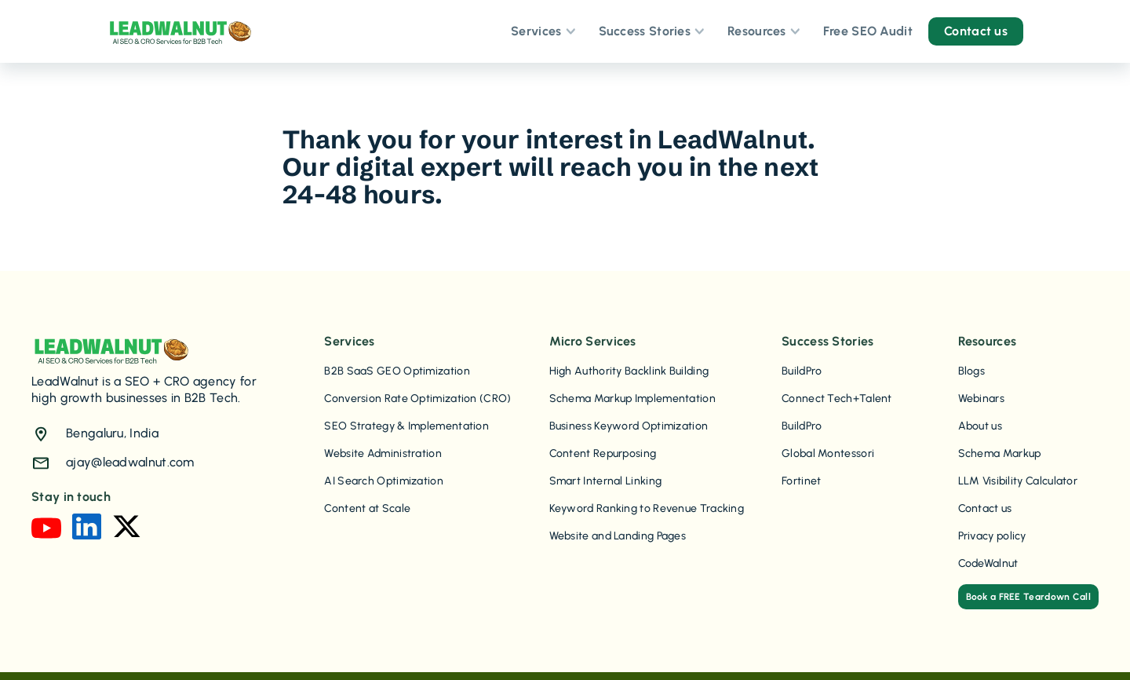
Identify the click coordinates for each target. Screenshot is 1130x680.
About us (980, 426)
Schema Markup (999, 453)
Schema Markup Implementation (632, 398)
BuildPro (802, 371)
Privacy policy (992, 536)
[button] (542, 31)
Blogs (972, 371)
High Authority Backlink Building (629, 371)
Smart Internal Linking (605, 481)
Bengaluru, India (112, 433)
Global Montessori (828, 453)
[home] (179, 31)
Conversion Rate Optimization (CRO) (417, 398)
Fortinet (801, 481)
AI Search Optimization (383, 481)
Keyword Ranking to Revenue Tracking (647, 508)
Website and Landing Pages (618, 536)
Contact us (985, 508)
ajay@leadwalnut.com (130, 462)
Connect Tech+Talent (837, 398)
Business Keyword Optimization (629, 426)
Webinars (981, 398)
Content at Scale (367, 508)
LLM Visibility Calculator (1018, 481)
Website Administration (383, 453)
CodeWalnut (988, 563)
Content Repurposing (603, 453)
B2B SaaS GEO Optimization (397, 371)
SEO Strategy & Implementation (406, 426)
